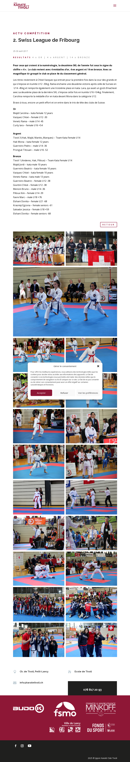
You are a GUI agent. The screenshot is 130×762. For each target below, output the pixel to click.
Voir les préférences (88, 392)
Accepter (41, 392)
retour (108, 224)
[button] (98, 366)
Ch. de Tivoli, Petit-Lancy (34, 671)
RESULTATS (22, 57)
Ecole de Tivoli (83, 671)
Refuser (64, 392)
